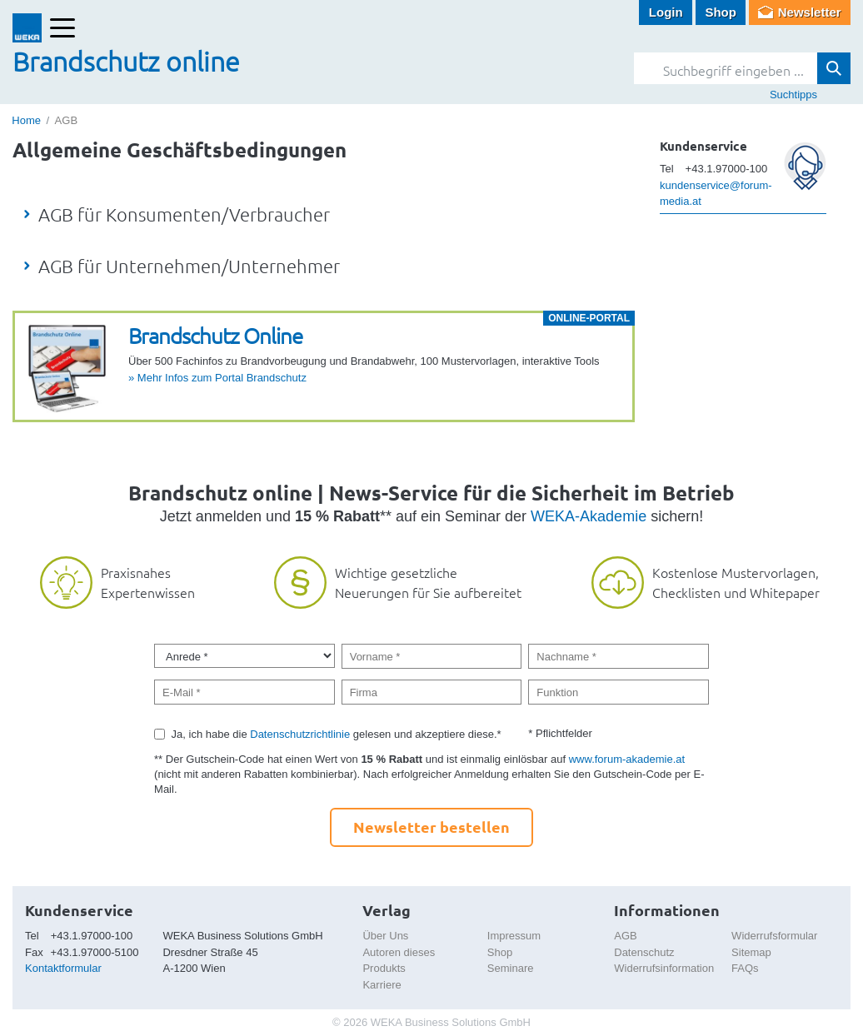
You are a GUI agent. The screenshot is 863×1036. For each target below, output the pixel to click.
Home (26, 120)
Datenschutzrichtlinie (300, 734)
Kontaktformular (63, 968)
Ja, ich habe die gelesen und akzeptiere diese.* (336, 734)
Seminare (510, 968)
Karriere (381, 985)
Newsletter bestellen (431, 826)
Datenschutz (644, 952)
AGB (625, 935)
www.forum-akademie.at (627, 759)
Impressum (514, 935)
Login (666, 12)
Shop (720, 12)
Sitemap (751, 952)
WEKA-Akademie (588, 516)
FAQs (745, 968)
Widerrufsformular (774, 935)
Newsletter (809, 12)
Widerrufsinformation (664, 968)
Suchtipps (793, 94)
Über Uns (385, 935)
